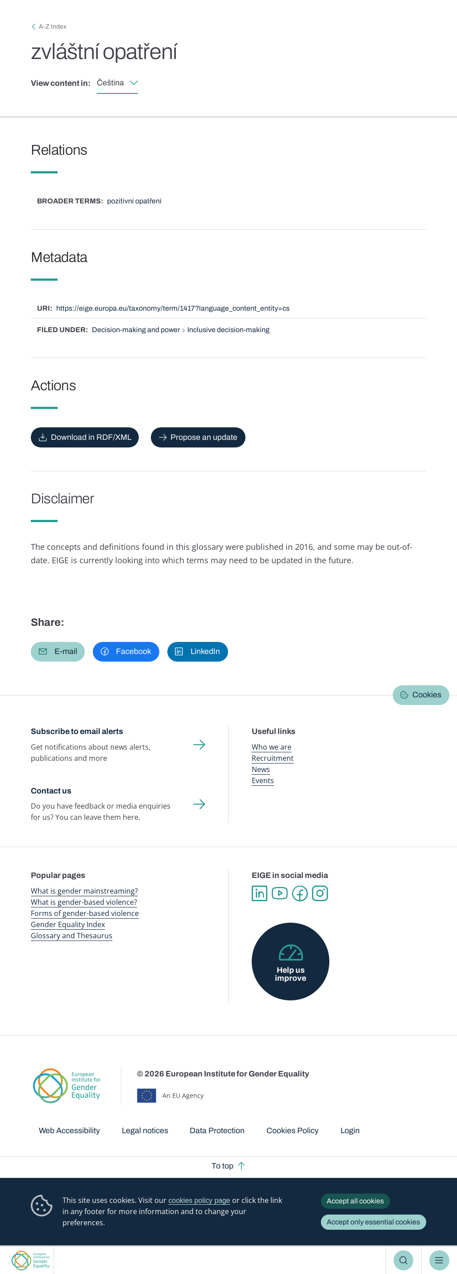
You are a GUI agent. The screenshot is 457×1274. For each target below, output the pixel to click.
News (261, 769)
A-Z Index (52, 26)
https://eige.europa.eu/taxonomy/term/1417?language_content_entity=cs (173, 308)
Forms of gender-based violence (85, 913)
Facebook (299, 893)
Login (350, 1130)
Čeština (110, 82)
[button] (58, 652)
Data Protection (217, 1130)
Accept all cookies (355, 1201)
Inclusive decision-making (228, 329)
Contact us (51, 790)
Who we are (271, 747)
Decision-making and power (136, 329)
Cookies (426, 694)
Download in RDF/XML (91, 437)
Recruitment (273, 758)
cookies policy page (199, 1200)
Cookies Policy (292, 1130)
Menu (439, 1260)
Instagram (320, 893)
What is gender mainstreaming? (84, 891)
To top (222, 1165)
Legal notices (145, 1130)
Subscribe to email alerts (77, 731)
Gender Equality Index (68, 924)
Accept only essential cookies (373, 1222)
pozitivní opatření (134, 201)
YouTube (279, 893)
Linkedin (259, 893)
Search (404, 1260)
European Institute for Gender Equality (31, 1260)
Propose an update (203, 437)
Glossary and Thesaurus (71, 936)
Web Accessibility (69, 1130)
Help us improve (290, 974)
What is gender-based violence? (84, 902)
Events (263, 780)
